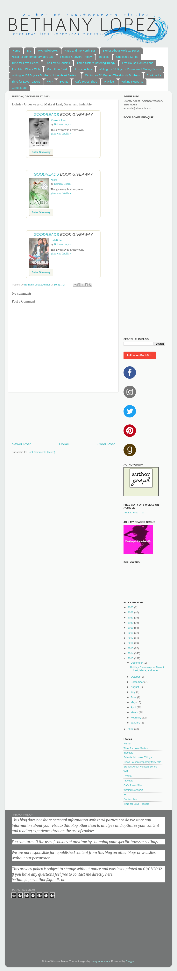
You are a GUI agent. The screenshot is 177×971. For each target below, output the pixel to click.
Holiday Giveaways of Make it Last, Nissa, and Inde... (147, 669)
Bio (29, 50)
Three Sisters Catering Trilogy (96, 63)
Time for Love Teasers (26, 81)
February (136, 717)
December (137, 662)
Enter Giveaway (41, 152)
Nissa (54, 180)
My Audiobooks (48, 50)
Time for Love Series (25, 63)
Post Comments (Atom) (41, 452)
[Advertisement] (63, 417)
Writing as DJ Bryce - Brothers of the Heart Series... (45, 75)
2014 (131, 653)
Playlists (109, 81)
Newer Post (21, 444)
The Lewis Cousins (57, 63)
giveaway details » (61, 133)
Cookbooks (154, 75)
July (133, 692)
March (135, 712)
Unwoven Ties (83, 69)
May (133, 702)
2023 (131, 607)
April (134, 707)
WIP (50, 81)
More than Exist (57, 69)
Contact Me (19, 87)
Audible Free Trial (134, 512)
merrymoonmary (100, 961)
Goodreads (46, 114)
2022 (131, 612)
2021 (131, 617)
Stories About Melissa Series (121, 50)
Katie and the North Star (80, 50)
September (137, 681)
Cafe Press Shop (86, 81)
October (136, 676)
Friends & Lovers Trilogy (76, 56)
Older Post (106, 444)
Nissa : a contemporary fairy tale (32, 56)
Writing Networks (132, 81)
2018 (131, 632)
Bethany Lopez (62, 124)
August (135, 687)
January (136, 722)
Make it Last (58, 120)
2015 (131, 648)
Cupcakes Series (127, 56)
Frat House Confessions (137, 63)
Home (16, 50)
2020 (131, 622)
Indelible (103, 56)
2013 (131, 658)
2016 (131, 643)
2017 (131, 637)
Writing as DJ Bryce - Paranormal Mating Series (130, 69)
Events (63, 81)
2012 (131, 729)
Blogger (130, 961)
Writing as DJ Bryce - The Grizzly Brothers (112, 75)
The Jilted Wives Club (26, 69)
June (134, 697)
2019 (131, 627)
